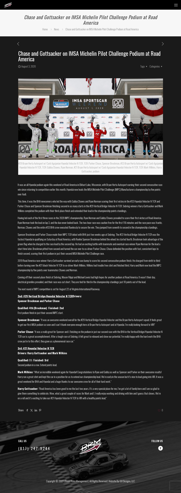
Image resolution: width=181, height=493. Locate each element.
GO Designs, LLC (127, 481)
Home (45, 29)
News (56, 29)
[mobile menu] (176, 4)
